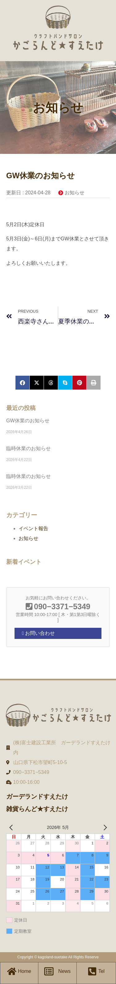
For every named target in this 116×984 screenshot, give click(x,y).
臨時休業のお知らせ (28, 448)
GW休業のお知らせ (27, 420)
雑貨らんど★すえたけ (37, 808)
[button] (22, 383)
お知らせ (74, 192)
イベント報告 (33, 528)
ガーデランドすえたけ (37, 796)
